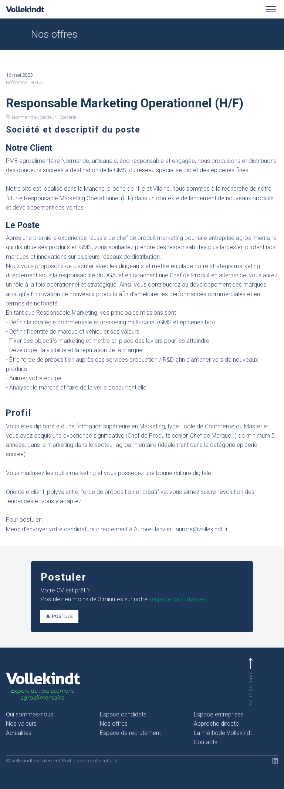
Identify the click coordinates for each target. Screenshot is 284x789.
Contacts (205, 742)
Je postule (59, 616)
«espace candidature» (177, 599)
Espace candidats (123, 714)
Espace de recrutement (130, 732)
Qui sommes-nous (29, 714)
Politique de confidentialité (90, 760)
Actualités (18, 732)
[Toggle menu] (270, 9)
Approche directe (216, 723)
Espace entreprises (219, 714)
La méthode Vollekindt (223, 732)
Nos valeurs (21, 723)
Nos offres (114, 723)
